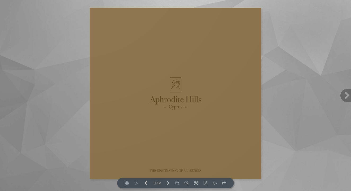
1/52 (157, 183)
